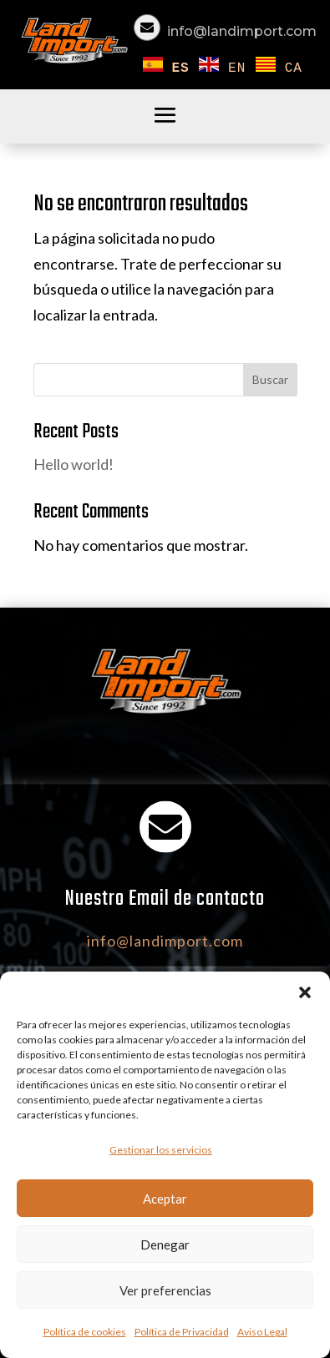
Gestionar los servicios (160, 1149)
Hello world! (73, 464)
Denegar (165, 1244)
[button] (305, 992)
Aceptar (165, 1198)
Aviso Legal (262, 1331)
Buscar (270, 379)
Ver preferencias (165, 1290)
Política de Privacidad (182, 1331)
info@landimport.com (242, 31)
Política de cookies (84, 1331)
